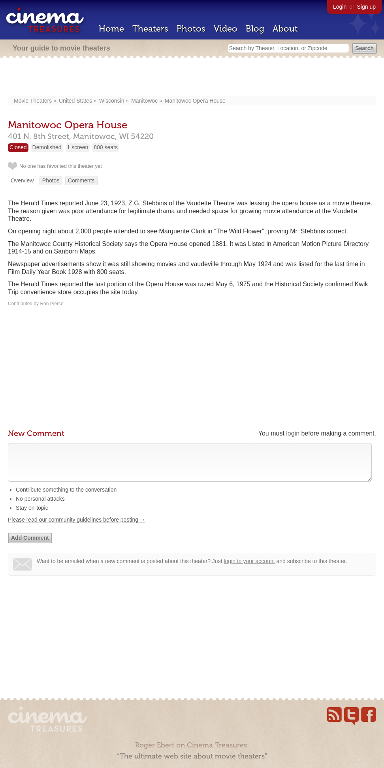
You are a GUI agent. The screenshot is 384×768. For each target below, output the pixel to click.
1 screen (77, 147)
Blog (255, 28)
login (292, 433)
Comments (81, 180)
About (285, 28)
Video (225, 28)
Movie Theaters (33, 101)
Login (339, 7)
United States (75, 101)
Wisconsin (111, 101)
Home (111, 28)
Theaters (150, 28)
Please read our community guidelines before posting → (76, 527)
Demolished (47, 147)
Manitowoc (144, 101)
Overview (22, 180)
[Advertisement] (192, 78)
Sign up (366, 7)
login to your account (249, 569)
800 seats (106, 147)
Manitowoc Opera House (195, 101)
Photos (191, 28)
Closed (18, 147)
